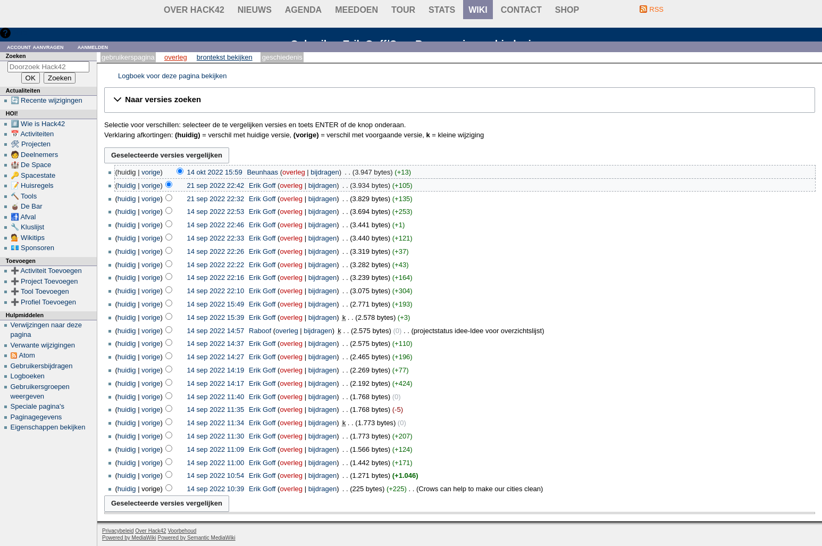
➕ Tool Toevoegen (40, 291)
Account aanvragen (35, 47)
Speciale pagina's (38, 406)
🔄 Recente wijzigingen (46, 100)
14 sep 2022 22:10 (216, 291)
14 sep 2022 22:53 (216, 212)
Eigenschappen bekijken (48, 427)
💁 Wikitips (28, 238)
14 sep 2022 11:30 (216, 436)
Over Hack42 (194, 9)
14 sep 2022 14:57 (216, 331)
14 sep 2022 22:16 (216, 278)
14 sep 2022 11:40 (216, 397)
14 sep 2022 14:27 (216, 357)
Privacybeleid (117, 531)
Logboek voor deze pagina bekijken (172, 76)
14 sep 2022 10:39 (216, 489)
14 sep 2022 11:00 (216, 463)
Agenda (303, 9)
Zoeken (16, 56)
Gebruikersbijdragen (42, 366)
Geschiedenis (282, 57)
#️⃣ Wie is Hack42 (38, 124)
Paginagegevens (36, 417)
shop (567, 9)
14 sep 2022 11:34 (216, 423)
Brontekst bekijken (225, 57)
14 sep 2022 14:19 (216, 370)
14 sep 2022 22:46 (216, 225)
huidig (127, 185)
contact (521, 9)
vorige (150, 172)
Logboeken (28, 376)
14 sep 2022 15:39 (216, 317)
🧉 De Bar (27, 206)
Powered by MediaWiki (129, 538)
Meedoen (356, 9)
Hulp (20, 33)
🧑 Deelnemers (34, 155)
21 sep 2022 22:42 (216, 185)
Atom (27, 355)
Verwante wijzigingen (43, 345)
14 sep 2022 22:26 (216, 251)
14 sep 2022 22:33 (216, 238)
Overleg (175, 57)
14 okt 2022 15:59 (214, 172)
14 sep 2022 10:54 (216, 475)
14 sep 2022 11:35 (216, 409)
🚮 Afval (23, 217)
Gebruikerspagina (128, 57)
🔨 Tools (24, 196)
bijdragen (325, 172)
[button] (459, 100)
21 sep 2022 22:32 (216, 199)
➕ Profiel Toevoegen (43, 302)
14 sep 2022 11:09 (216, 449)
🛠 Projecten (31, 144)
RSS (656, 9)
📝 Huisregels (32, 185)
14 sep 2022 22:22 (216, 265)
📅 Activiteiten (32, 134)
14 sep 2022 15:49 (216, 304)
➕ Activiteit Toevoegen (46, 271)
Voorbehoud (181, 531)
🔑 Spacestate (33, 175)
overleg (293, 172)
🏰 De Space (31, 165)
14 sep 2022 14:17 (216, 383)
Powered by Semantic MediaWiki (197, 538)
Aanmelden (93, 47)
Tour (403, 9)
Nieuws (255, 9)
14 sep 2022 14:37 (216, 344)
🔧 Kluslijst (28, 227)
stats (442, 9)
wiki (478, 9)
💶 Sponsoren (33, 248)
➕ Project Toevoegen (44, 281)
